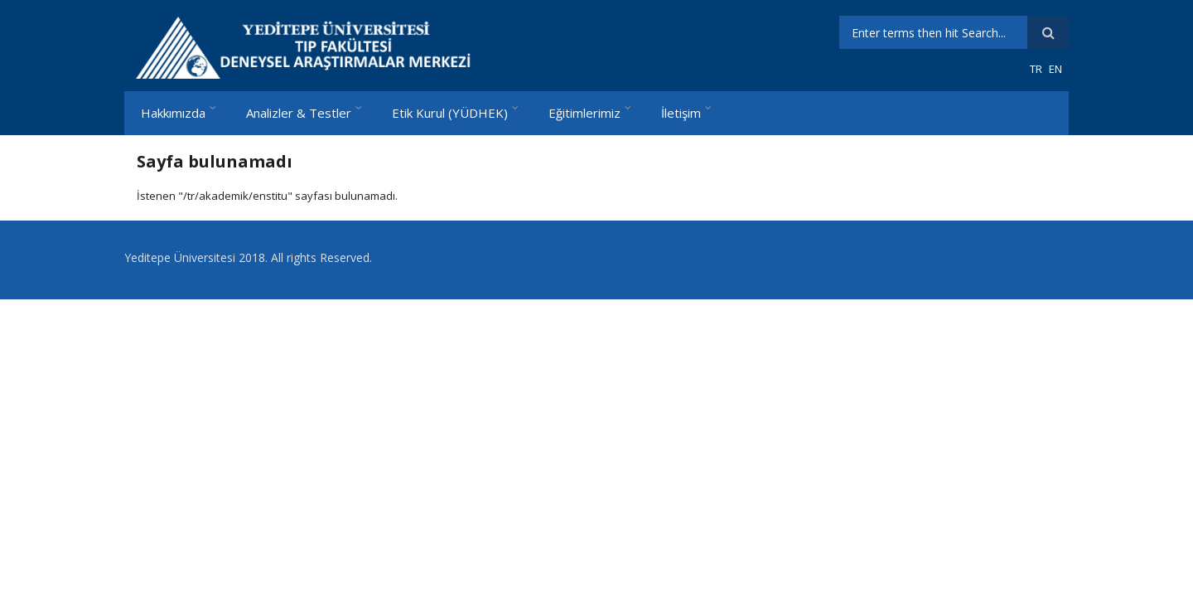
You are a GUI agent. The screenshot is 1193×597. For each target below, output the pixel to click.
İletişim (681, 112)
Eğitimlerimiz (584, 112)
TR (1036, 68)
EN (1055, 68)
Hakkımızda (173, 112)
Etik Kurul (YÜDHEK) (450, 112)
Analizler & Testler (298, 112)
